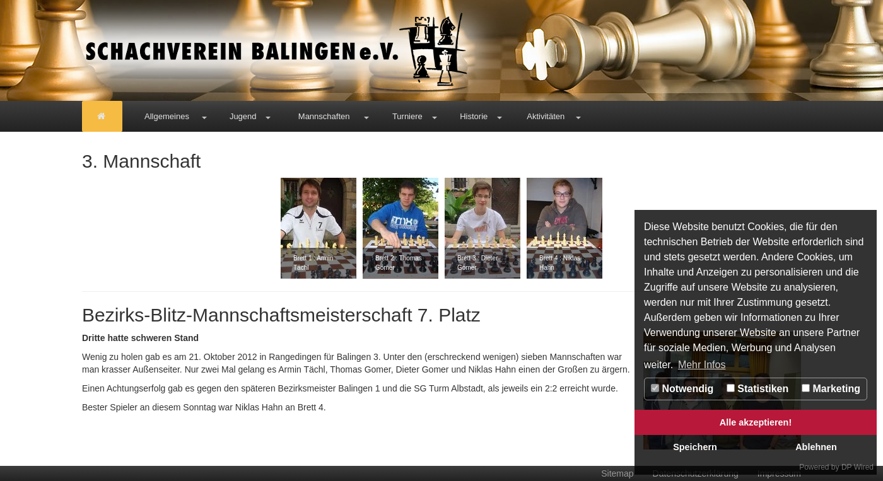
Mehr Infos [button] (702, 364)
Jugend (243, 116)
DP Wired (857, 467)
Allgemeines (166, 116)
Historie (474, 116)
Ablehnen (816, 447)
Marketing (831, 388)
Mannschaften (324, 116)
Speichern (695, 447)
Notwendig (682, 388)
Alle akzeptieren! (756, 422)
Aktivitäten (545, 116)
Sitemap (617, 473)
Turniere (407, 116)
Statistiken (757, 388)
